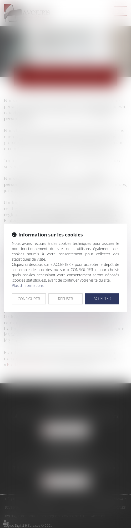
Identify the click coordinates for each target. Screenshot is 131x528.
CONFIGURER (29, 298)
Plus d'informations (28, 285)
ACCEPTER (102, 298)
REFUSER (65, 298)
